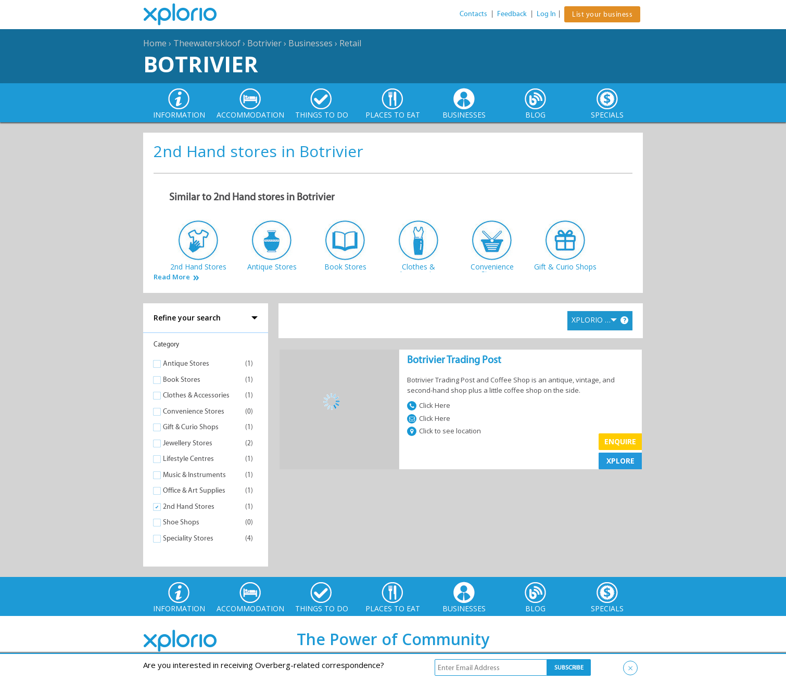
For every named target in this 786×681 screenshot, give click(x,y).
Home (155, 43)
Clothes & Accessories (196, 395)
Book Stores (181, 379)
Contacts (473, 13)
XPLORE (620, 461)
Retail (350, 43)
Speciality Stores (188, 538)
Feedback (512, 13)
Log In (546, 13)
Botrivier (264, 43)
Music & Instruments (194, 474)
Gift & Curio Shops (191, 426)
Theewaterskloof (206, 43)
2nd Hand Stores (188, 506)
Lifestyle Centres (188, 458)
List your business (602, 14)
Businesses (310, 43)
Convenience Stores (193, 411)
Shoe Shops (181, 522)
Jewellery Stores (187, 443)
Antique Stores (186, 363)
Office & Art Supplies (194, 490)
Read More (172, 277)
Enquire (620, 441)
